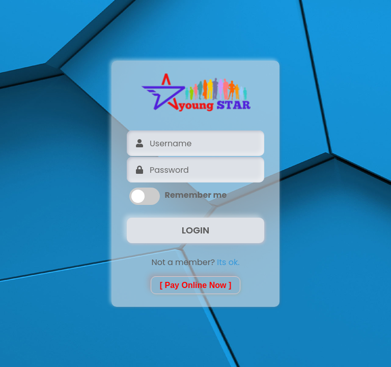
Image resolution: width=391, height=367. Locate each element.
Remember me (196, 195)
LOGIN (195, 230)
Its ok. (228, 262)
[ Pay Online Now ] (195, 285)
